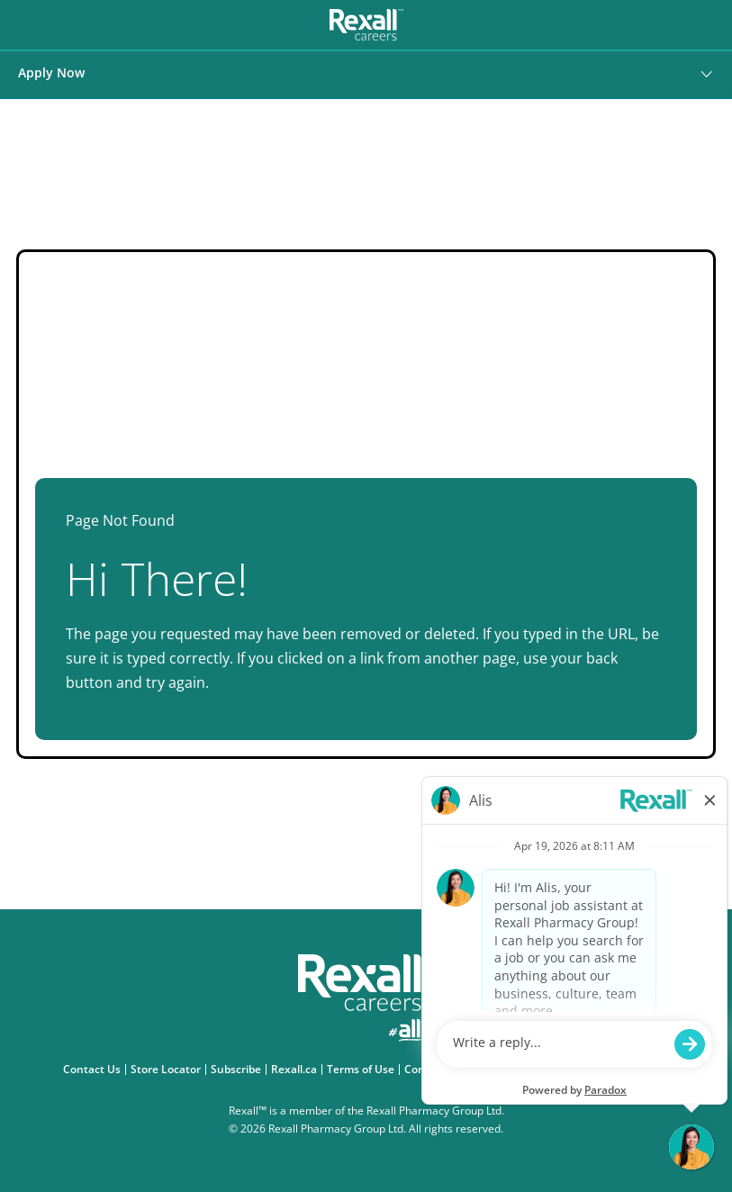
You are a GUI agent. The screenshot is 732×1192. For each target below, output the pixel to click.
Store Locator (168, 1069)
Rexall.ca (296, 1069)
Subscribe (238, 1069)
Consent (428, 1069)
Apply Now (51, 72)
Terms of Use (363, 1069)
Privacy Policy (494, 1069)
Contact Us (94, 1069)
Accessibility (569, 1069)
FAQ (660, 1069)
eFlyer (625, 1069)
